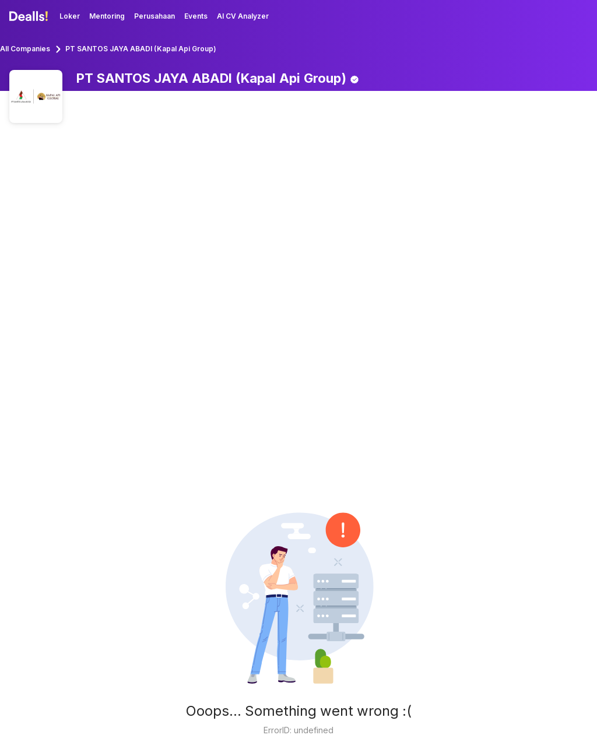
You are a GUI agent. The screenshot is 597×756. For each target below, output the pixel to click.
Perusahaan (154, 16)
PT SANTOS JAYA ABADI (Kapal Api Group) (140, 48)
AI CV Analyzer (243, 16)
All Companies (25, 48)
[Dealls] (30, 16)
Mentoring (107, 16)
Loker (69, 16)
